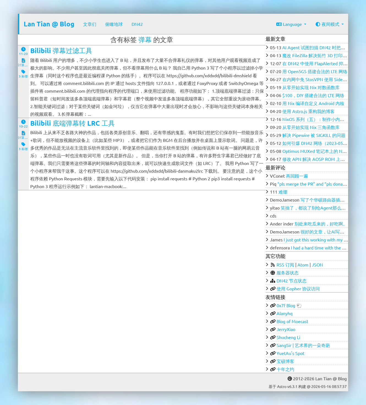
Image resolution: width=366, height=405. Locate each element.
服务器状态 (288, 272)
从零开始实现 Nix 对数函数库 (311, 87)
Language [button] (289, 24)
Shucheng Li (288, 337)
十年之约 (285, 369)
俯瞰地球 (114, 24)
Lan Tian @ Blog (49, 24)
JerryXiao (286, 329)
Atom (302, 264)
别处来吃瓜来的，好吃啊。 (320, 223)
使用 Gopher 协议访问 (298, 288)
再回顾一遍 (297, 175)
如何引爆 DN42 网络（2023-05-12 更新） (323, 143)
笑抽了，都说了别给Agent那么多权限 (317, 207)
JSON (317, 264)
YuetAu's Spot (290, 353)
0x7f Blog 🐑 (289, 305)
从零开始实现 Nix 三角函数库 (311, 127)
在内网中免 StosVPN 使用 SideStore (317, 79)
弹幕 (145, 39)
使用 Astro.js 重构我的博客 (308, 111)
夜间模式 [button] (327, 24)
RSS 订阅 (285, 264)
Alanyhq (285, 313)
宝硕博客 (285, 361)
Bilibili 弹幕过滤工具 (61, 50)
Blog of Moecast (292, 321)
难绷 (282, 191)
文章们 (89, 24)
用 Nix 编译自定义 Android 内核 (313, 103)
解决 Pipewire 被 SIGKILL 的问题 (313, 135)
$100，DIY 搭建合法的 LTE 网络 (313, 95)
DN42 (137, 24)
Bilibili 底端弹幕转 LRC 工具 (72, 123)
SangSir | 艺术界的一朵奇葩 (303, 345)
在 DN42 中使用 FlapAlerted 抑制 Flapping (323, 63)
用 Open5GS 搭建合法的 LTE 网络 (314, 71)
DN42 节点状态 (292, 280)
